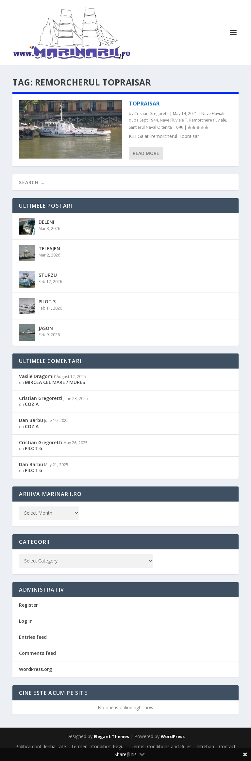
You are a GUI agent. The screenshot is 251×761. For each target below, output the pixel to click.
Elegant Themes (111, 736)
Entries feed (33, 637)
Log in (26, 621)
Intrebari (205, 746)
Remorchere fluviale (207, 120)
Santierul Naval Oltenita (150, 127)
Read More (146, 153)
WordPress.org (35, 669)
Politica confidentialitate (40, 746)
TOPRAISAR (144, 103)
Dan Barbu (31, 420)
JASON (46, 328)
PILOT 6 (33, 448)
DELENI (46, 222)
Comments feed (37, 653)
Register (28, 605)
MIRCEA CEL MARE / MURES (55, 382)
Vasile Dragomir (37, 376)
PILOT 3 (47, 301)
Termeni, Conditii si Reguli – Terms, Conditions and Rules (131, 746)
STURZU (48, 275)
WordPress (173, 736)
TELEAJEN (49, 248)
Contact (227, 746)
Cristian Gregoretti (151, 113)
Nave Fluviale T (173, 120)
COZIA (32, 404)
